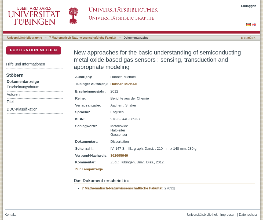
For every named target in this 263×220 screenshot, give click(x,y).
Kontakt (10, 215)
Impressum (228, 215)
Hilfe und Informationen (25, 64)
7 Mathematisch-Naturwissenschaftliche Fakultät (82, 37)
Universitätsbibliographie (24, 37)
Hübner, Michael (124, 84)
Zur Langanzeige (89, 169)
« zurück (248, 38)
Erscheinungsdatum (23, 87)
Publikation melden (33, 50)
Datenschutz (248, 215)
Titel (10, 102)
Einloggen (249, 6)
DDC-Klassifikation (22, 109)
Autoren (13, 95)
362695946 (119, 155)
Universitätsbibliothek (202, 215)
